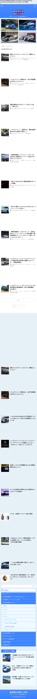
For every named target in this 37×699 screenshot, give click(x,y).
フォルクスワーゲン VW (9, 619)
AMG (13, 185)
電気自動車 (25, 59)
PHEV (23, 185)
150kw (13, 264)
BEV (13, 58)
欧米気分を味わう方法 (18, 692)
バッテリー (16, 160)
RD (27, 58)
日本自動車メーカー (9, 633)
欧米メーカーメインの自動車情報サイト (18, 694)
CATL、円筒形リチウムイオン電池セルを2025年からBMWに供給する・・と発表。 (23, 668)
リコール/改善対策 (9, 639)
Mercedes (19, 185)
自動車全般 (7, 642)
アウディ (6, 609)
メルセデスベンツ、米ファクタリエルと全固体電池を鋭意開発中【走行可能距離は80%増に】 (22, 287)
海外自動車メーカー (9, 602)
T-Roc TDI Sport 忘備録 (11, 623)
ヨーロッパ (20, 59)
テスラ (18, 83)
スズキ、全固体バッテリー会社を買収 (21, 514)
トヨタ (22, 83)
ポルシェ (6, 616)
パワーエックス (21, 264)
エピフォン (31, 58)
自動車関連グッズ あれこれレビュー (14, 596)
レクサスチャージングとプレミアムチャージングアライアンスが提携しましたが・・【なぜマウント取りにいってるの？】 (22, 442)
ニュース (6, 594)
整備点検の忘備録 (9, 626)
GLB (15, 133)
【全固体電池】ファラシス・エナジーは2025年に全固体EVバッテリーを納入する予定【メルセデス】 (22, 156)
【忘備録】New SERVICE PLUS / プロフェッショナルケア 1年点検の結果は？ (23, 657)
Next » (18, 300)
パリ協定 (26, 83)
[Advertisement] (18, 70)
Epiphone (24, 58)
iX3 (20, 108)
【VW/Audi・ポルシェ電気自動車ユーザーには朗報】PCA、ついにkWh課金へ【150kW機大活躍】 (22, 540)
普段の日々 (7, 644)
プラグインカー (8, 636)
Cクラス (19, 58)
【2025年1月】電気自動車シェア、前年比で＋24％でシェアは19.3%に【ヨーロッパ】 (22, 577)
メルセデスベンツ (26, 108)
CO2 (18, 108)
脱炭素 (32, 108)
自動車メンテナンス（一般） (12, 599)
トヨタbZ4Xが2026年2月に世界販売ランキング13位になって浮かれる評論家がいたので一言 (23, 418)
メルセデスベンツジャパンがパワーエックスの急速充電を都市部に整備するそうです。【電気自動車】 (22, 260)
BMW (15, 58)
